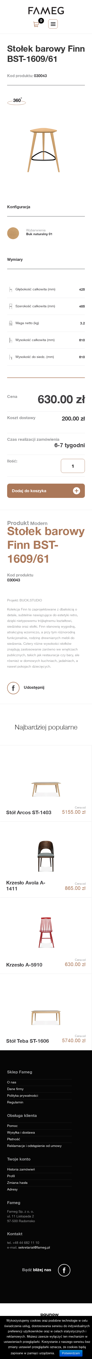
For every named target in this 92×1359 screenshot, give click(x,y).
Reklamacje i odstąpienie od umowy (34, 1146)
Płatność (13, 1139)
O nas (11, 1082)
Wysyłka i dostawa (21, 1132)
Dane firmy (15, 1089)
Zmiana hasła (17, 1183)
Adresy (12, 1189)
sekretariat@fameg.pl (34, 1247)
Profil (11, 1176)
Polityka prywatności (22, 1095)
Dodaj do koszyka (29, 490)
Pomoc (12, 1126)
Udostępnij (34, 687)
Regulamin (15, 1102)
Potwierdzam (71, 1353)
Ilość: (12, 460)
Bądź (36, 1269)
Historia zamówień (21, 1169)
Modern (38, 523)
